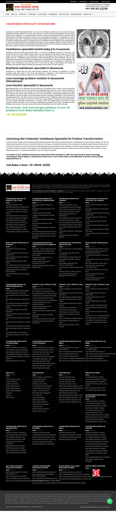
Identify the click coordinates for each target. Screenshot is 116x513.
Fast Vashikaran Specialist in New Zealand (44, 233)
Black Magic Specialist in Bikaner (94, 421)
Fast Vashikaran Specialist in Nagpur (16, 454)
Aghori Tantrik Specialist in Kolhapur (16, 452)
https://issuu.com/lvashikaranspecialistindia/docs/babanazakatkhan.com (27, 482)
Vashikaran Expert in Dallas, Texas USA (70, 273)
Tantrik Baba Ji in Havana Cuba (68, 309)
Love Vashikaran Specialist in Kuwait (42, 300)
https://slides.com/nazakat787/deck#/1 (96, 362)
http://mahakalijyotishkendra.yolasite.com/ (44, 474)
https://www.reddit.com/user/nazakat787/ (18, 480)
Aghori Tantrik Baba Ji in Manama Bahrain (71, 320)
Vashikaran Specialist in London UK (16, 295)
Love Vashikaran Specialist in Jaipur (95, 405)
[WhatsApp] (109, 501)
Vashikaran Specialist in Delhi (67, 434)
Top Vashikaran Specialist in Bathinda (96, 446)
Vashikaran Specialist (38, 383)
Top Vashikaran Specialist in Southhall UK (17, 305)
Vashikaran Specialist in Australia (41, 215)
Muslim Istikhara (105, 1)
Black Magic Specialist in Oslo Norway (16, 218)
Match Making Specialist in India (68, 395)
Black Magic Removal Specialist (41, 395)
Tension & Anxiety (37, 408)
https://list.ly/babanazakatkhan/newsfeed (97, 358)
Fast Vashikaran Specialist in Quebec (69, 213)
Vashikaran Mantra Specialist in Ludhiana (97, 443)
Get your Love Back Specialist (40, 392)
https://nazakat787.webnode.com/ (69, 356)
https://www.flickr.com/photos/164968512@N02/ (46, 482)
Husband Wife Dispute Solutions (41, 390)
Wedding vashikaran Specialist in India (70, 392)
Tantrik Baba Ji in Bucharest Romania (95, 322)
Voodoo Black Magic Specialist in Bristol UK (18, 328)
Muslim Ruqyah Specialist (13, 390)
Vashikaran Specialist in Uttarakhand (16, 349)
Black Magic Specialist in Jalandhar (95, 437)
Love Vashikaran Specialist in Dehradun (17, 352)
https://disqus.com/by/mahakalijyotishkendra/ (72, 362)
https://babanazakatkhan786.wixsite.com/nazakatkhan (74, 476)
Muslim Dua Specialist (12, 386)
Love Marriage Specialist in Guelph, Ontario (18, 269)
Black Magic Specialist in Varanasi (42, 367)
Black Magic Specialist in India (67, 386)
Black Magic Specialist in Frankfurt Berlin (17, 209)
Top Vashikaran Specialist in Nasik (15, 441)
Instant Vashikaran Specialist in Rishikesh (17, 356)
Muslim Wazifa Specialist (13, 388)
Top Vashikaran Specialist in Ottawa (69, 222)
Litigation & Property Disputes (40, 406)
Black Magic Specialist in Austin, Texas (96, 265)
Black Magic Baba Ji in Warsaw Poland (96, 320)
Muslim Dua (73, 1)
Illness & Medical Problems (40, 404)
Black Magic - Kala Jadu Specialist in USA (44, 251)
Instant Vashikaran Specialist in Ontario (70, 211)
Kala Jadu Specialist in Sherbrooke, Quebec (18, 267)
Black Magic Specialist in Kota (93, 414)
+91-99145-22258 (96, 8)
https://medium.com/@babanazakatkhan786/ (72, 360)
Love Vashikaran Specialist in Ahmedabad (44, 437)
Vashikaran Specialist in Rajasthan (95, 403)
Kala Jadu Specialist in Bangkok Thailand (70, 299)
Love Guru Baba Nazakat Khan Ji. (22, 509)
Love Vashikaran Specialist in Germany (17, 211)
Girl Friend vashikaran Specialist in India (70, 404)
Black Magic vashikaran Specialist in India (70, 397)
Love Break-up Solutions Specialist (42, 388)
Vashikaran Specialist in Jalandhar (95, 434)
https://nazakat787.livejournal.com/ (69, 358)
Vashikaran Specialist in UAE (14, 207)
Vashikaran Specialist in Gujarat (41, 434)
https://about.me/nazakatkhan (94, 360)
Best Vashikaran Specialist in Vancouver (70, 220)
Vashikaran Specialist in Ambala (94, 379)
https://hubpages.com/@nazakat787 (16, 478)
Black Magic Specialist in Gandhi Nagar (43, 446)
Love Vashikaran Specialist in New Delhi (70, 437)
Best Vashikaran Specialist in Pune (15, 439)
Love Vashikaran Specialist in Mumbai (16, 437)
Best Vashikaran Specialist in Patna (95, 390)
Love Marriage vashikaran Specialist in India (71, 390)
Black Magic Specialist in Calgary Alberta (70, 227)
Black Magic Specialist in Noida (68, 441)
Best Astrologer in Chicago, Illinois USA (70, 259)
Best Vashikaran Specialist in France (16, 229)
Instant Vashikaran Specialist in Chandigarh (97, 459)
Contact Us (87, 14)
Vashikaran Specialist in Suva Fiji (41, 291)
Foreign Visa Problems (38, 399)
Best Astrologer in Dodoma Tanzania (69, 314)
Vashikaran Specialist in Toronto (68, 207)
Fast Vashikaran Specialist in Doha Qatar (43, 321)
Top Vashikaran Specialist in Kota (94, 412)
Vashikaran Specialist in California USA (43, 253)
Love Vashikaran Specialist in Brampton (70, 209)
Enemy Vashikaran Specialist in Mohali (96, 452)
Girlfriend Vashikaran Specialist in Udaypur (97, 417)
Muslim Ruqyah (94, 1)
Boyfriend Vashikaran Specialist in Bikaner (97, 419)
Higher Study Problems (38, 402)
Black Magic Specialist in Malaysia (15, 227)
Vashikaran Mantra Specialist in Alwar (96, 423)
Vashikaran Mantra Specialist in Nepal (16, 231)
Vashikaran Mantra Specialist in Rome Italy (44, 297)
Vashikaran (53, 14)
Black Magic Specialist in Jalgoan (15, 447)
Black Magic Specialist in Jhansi (41, 363)
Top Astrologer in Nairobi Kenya (68, 312)
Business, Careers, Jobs (39, 413)
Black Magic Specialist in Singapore (16, 222)
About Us (14, 14)
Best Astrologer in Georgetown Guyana (43, 293)
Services (22, 14)
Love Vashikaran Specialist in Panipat (95, 381)
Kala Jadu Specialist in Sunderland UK (16, 334)
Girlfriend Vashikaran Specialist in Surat (43, 439)
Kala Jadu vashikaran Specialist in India (70, 402)
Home (7, 14)
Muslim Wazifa (83, 1)
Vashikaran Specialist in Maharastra (16, 434)
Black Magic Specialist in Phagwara (95, 450)
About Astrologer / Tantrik (13, 381)
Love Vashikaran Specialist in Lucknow (43, 352)
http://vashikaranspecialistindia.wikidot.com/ (45, 480)
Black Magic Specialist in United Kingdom (17, 292)
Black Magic (42, 14)
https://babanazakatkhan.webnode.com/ (70, 474)
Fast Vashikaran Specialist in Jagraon (96, 441)
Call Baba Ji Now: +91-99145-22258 (28, 167)
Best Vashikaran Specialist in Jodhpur (96, 408)
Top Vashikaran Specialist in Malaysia (16, 224)
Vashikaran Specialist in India (67, 381)
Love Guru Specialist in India (67, 379)
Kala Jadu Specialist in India (67, 383)
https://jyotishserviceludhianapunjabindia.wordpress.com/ (75, 481)
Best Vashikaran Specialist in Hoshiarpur (96, 448)
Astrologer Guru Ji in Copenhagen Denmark (97, 317)
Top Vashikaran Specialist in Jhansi (42, 361)
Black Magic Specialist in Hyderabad (95, 383)
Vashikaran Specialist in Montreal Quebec (70, 224)
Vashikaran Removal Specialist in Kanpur (43, 365)
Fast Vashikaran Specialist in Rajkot (42, 443)
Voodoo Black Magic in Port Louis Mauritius (44, 302)
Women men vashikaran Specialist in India (71, 388)
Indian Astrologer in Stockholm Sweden (96, 307)
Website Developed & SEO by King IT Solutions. (95, 509)
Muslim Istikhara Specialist (13, 392)
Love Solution (64, 14)
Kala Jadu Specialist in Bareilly (41, 370)
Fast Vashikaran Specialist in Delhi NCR (70, 439)
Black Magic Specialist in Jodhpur (94, 410)
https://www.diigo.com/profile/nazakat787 (71, 353)
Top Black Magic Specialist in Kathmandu (17, 233)
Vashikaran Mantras (11, 383)
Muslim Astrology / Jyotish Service (42, 379)
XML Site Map (10, 399)
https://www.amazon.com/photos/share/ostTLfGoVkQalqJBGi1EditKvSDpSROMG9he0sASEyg (59, 485)
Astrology (32, 14)
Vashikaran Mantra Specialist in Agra (42, 354)
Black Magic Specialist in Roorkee (15, 362)
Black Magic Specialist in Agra (40, 356)
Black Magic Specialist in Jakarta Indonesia (44, 295)
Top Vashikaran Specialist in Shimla (95, 392)
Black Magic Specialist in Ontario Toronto (44, 236)
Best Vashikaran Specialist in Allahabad (43, 358)
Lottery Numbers (37, 397)
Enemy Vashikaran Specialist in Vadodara (44, 441)
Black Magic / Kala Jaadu (39, 386)
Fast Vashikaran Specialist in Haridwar (16, 354)
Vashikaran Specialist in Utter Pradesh (43, 349)
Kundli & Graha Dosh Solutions (41, 411)
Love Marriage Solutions (39, 381)
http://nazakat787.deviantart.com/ (95, 353)
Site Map (8, 397)
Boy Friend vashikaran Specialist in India (70, 399)
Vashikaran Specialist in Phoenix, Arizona (97, 251)
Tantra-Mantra (76, 14)
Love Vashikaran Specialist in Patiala (95, 439)
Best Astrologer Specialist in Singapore (17, 220)
